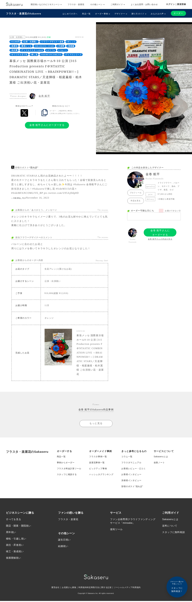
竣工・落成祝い (15, 552)
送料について (169, 526)
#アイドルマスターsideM (32, 50)
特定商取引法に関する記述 (99, 588)
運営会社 (52, 588)
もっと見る (96, 423)
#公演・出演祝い (30, 42)
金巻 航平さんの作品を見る (160, 239)
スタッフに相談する (67, 475)
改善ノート (159, 463)
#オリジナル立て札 (18, 55)
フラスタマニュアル (131, 463)
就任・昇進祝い (15, 546)
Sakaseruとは (161, 457)
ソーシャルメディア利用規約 (129, 588)
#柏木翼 (14, 50)
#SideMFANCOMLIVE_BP (27, 193)
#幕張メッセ (26, 46)
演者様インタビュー (131, 481)
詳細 (49, 37)
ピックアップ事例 (98, 469)
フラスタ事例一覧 (98, 457)
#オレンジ (70, 42)
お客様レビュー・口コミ (133, 469)
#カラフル (50, 50)
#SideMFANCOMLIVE (51, 55)
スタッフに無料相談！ (177, 586)
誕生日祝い (64, 540)
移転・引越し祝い (16, 539)
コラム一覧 (126, 457)
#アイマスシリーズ (73, 55)
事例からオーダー (66, 463)
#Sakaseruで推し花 (43, 188)
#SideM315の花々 (66, 188)
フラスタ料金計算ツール (69, 469)
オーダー (178, 13)
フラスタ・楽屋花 (76, 4)
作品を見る (136, 201)
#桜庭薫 (70, 46)
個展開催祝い (13, 559)
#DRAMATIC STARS (44, 46)
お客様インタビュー (131, 475)
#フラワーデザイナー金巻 (52, 42)
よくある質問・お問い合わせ (144, 4)
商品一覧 (86, 14)
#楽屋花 (14, 46)
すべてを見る (13, 520)
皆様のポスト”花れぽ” (132, 487)
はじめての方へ (70, 14)
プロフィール (136, 193)
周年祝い (11, 533)
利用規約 (81, 588)
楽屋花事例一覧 (97, 463)
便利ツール (116, 530)
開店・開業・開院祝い (18, 526)
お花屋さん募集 (67, 588)
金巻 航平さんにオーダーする (46, 125)
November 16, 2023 (37, 197)
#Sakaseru (79, 184)
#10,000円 (15, 42)
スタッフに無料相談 (173, 533)
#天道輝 (60, 46)
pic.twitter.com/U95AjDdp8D (61, 193)
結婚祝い (63, 547)
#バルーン (62, 50)
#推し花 (34, 55)
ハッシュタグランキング (101, 475)
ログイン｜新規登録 (176, 4)
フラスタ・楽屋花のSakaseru (23, 13)
